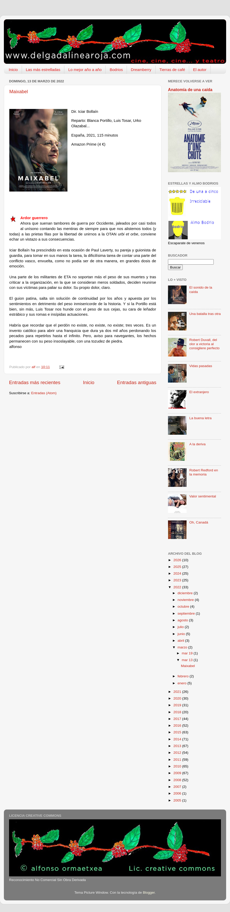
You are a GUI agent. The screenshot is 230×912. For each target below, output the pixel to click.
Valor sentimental (202, 496)
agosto (183, 620)
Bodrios (116, 69)
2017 (177, 719)
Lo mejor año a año (85, 69)
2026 (177, 560)
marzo (183, 647)
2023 (177, 580)
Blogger (149, 892)
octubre (184, 606)
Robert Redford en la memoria (203, 472)
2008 (177, 780)
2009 (177, 773)
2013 (177, 746)
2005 (177, 800)
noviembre (186, 600)
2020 (177, 698)
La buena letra (200, 418)
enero (182, 683)
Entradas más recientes (34, 382)
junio (182, 634)
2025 (177, 567)
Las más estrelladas (43, 69)
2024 (177, 573)
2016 (177, 725)
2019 (177, 705)
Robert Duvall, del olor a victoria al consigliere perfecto (204, 344)
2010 (177, 766)
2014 (177, 739)
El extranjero (199, 392)
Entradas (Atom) (44, 393)
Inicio (13, 69)
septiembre (187, 613)
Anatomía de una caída (190, 90)
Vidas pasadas (200, 366)
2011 (177, 760)
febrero (184, 676)
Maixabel (18, 91)
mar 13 (188, 660)
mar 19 (188, 653)
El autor (199, 69)
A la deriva (197, 444)
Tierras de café (172, 69)
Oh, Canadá (198, 522)
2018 (177, 712)
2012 (177, 753)
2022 (177, 587)
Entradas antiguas (136, 382)
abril (181, 641)
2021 (177, 692)
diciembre (186, 593)
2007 (177, 787)
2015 (177, 732)
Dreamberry (141, 69)
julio (181, 627)
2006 (177, 793)
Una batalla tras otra (205, 314)
